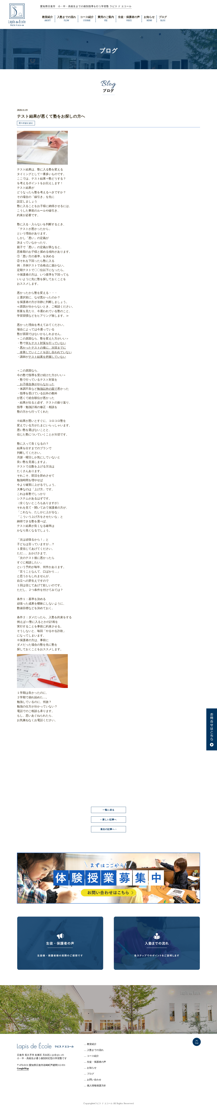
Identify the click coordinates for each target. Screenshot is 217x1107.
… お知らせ (90, 1068)
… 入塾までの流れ (94, 1050)
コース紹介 (87, 19)
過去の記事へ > (108, 829)
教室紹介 (47, 19)
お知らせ (149, 19)
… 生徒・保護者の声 (95, 1062)
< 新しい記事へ (108, 819)
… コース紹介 (91, 1056)
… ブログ (89, 1073)
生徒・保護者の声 (129, 19)
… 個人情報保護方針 (95, 1085)
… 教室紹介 (90, 1044)
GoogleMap (23, 1068)
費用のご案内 (106, 19)
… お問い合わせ (92, 1079)
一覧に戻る (108, 810)
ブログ (163, 19)
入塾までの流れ (66, 19)
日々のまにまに (26, 123)
